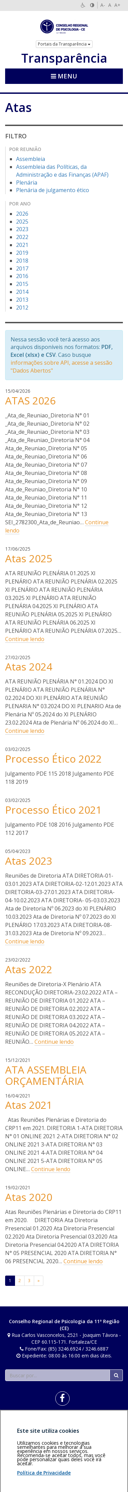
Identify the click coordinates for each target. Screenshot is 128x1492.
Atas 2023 (28, 861)
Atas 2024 (28, 667)
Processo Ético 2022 (53, 759)
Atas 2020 (28, 1197)
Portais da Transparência (64, 44)
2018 (22, 260)
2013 (22, 299)
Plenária (26, 182)
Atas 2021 (28, 1105)
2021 (22, 245)
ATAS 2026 (30, 400)
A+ (117, 5)
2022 (22, 237)
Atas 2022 (28, 969)
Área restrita (21, 1422)
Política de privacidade (29, 1426)
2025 (22, 221)
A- (102, 5)
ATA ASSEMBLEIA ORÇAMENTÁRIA (45, 1075)
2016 (22, 276)
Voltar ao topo (107, 1422)
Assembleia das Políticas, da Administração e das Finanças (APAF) (62, 170)
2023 (22, 229)
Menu (64, 76)
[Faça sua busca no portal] (57, 1375)
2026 (22, 213)
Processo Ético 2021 (53, 810)
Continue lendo (24, 639)
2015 (22, 284)
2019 (22, 252)
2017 (22, 268)
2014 (22, 292)
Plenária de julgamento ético (52, 190)
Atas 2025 (28, 558)
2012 (22, 307)
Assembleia (30, 159)
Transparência (64, 58)
